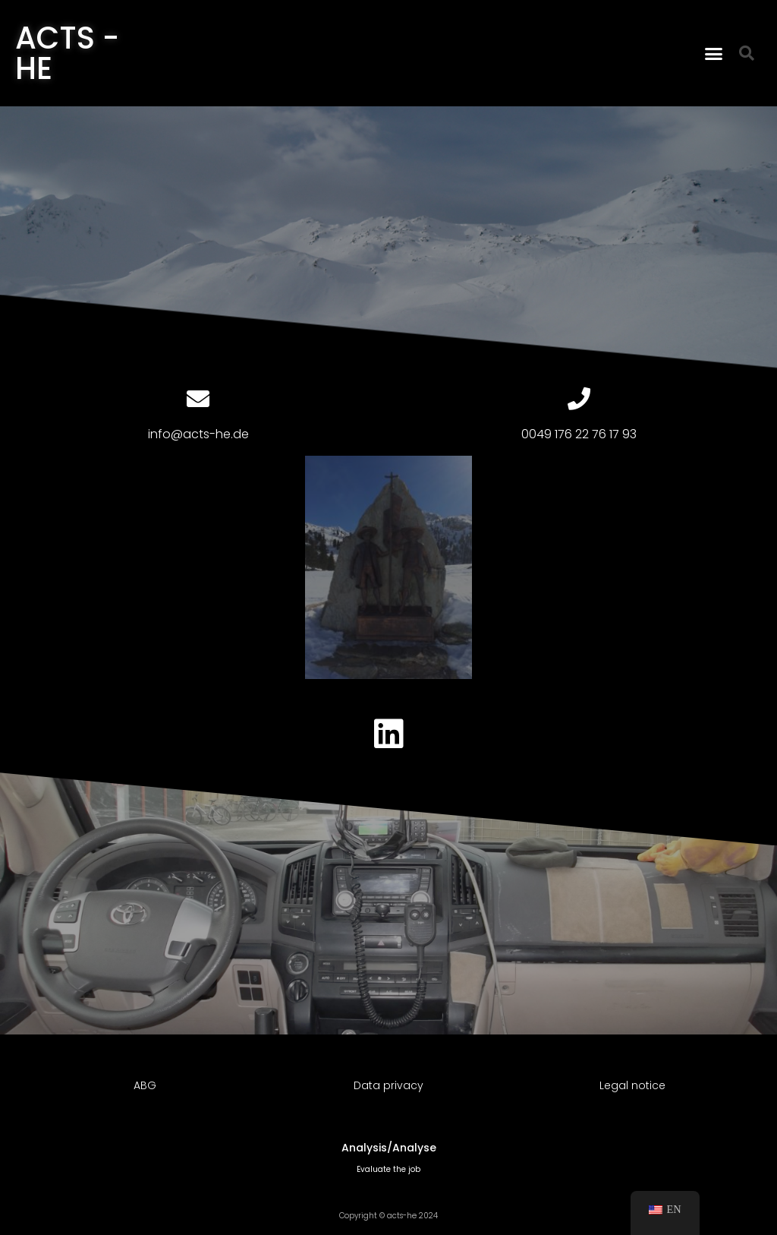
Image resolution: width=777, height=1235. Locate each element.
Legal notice (632, 1085)
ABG (145, 1085)
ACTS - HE (67, 53)
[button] (714, 53)
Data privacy (388, 1085)
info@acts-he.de (198, 434)
